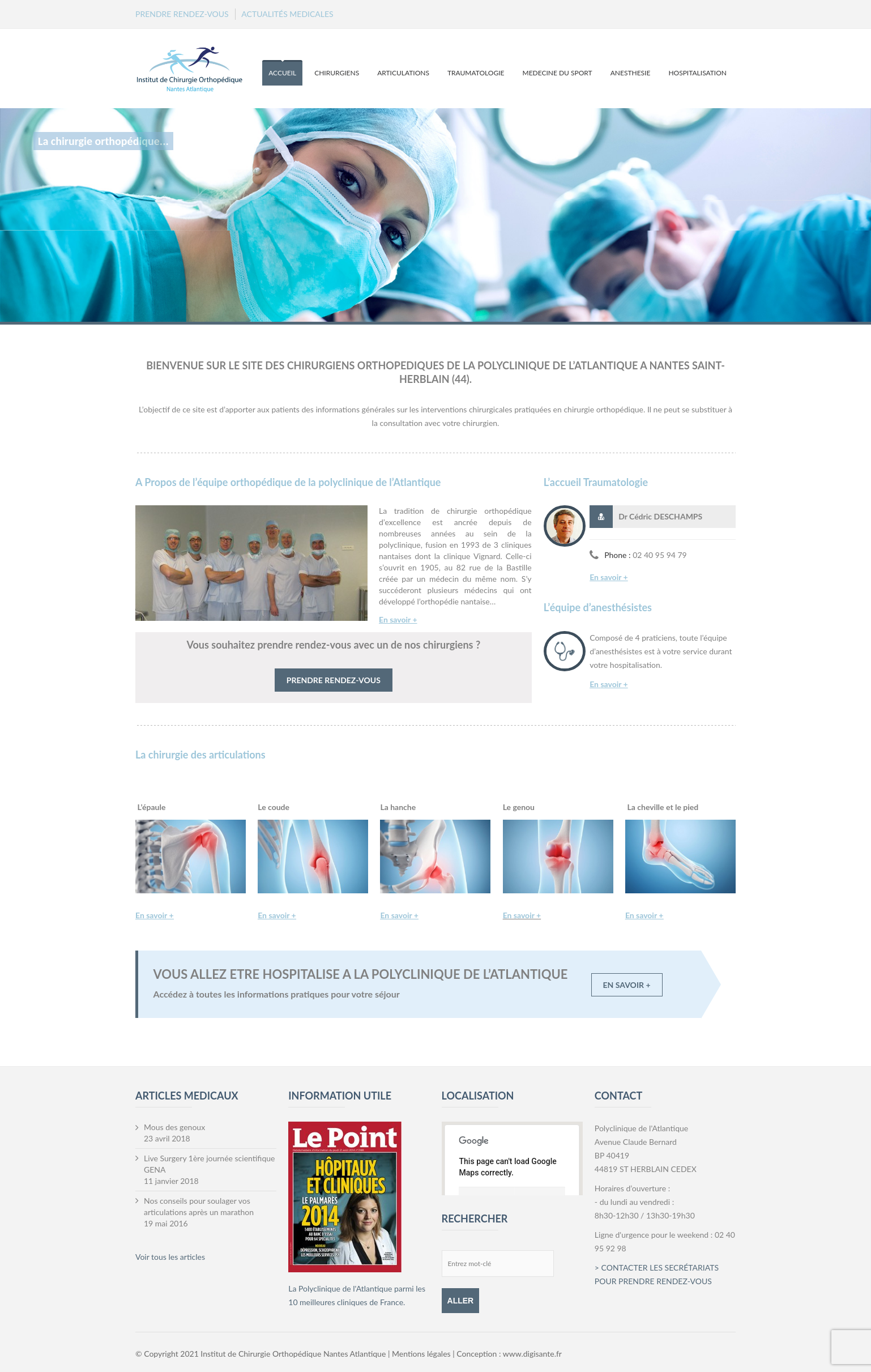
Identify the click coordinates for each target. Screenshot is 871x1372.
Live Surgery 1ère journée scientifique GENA (209, 1163)
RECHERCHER (475, 1218)
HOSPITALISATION (697, 73)
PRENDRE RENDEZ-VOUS (182, 14)
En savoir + (609, 577)
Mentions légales (422, 1353)
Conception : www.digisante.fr (509, 1353)
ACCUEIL (282, 73)
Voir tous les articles (170, 1257)
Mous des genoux (174, 1127)
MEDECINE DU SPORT (557, 73)
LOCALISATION (478, 1095)
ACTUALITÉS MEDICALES (287, 14)
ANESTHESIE (630, 73)
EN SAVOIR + (627, 985)
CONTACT (618, 1095)
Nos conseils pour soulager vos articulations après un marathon (199, 1206)
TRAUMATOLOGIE (476, 73)
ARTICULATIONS (403, 73)
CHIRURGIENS (336, 73)
